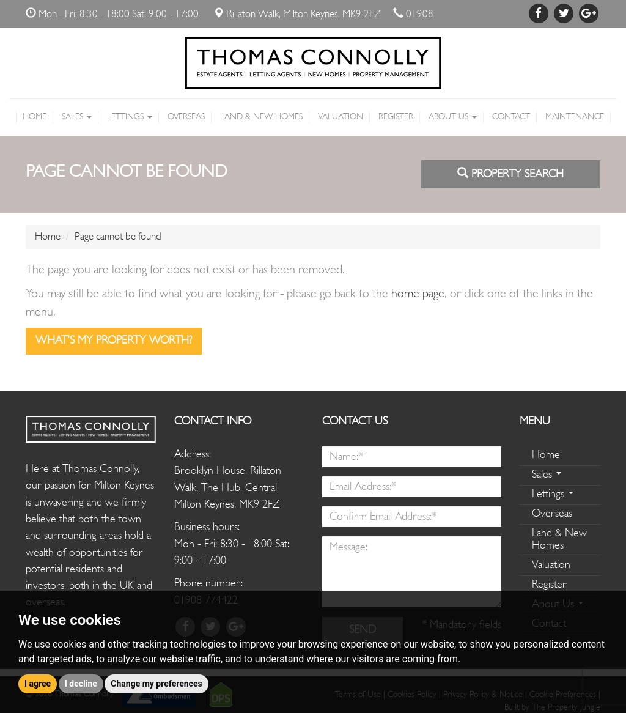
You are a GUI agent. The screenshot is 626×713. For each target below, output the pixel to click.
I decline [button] (81, 684)
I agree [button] (37, 684)
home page (417, 294)
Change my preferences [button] (156, 684)
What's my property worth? (113, 341)
